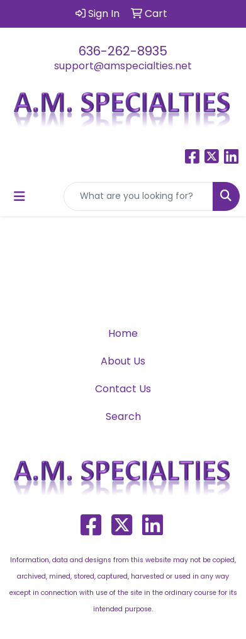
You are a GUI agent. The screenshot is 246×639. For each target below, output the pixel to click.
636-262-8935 (123, 51)
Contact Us (123, 389)
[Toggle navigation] (19, 196)
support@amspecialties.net (123, 66)
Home (123, 333)
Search (123, 416)
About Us (123, 361)
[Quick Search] (138, 196)
